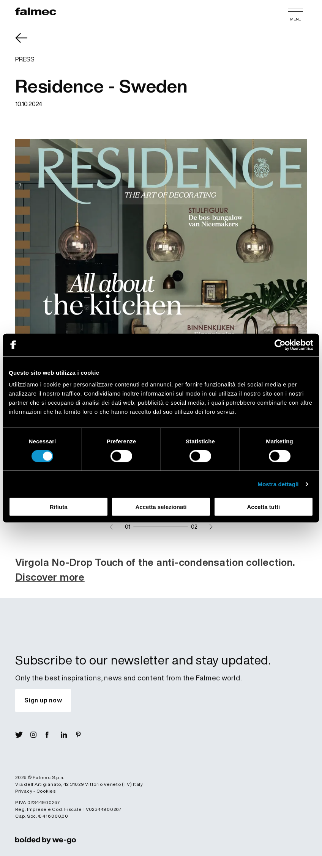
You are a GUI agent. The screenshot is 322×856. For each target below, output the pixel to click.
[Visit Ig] (38, 734)
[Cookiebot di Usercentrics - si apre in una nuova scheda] (280, 344)
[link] (45, 840)
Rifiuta (59, 507)
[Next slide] (211, 526)
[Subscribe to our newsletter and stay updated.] (43, 700)
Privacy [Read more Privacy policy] (23, 790)
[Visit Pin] (83, 734)
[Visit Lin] (68, 734)
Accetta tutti (263, 507)
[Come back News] (26, 43)
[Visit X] (22, 734)
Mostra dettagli (277, 484)
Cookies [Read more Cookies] (46, 790)
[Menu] (295, 11)
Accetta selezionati (160, 507)
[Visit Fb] (53, 734)
